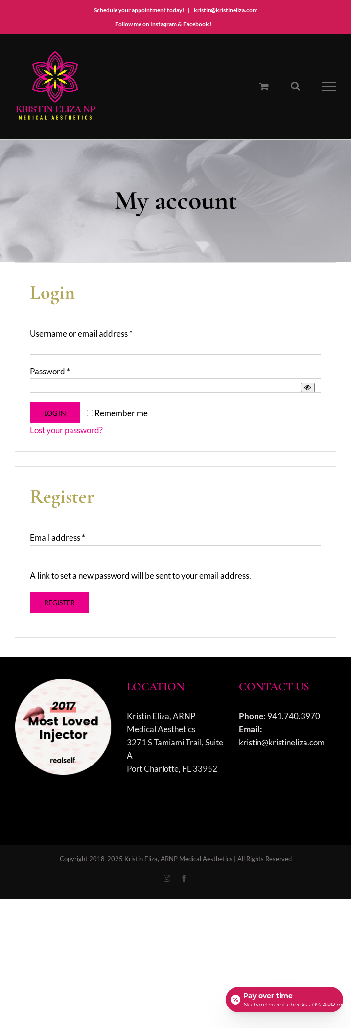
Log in (55, 413)
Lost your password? (66, 430)
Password (50, 371)
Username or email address (81, 333)
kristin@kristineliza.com (225, 10)
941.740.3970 (293, 716)
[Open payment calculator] (284, 999)
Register (59, 602)
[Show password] (308, 387)
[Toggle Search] (295, 86)
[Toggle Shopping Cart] (264, 86)
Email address (57, 537)
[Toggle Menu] (329, 86)
